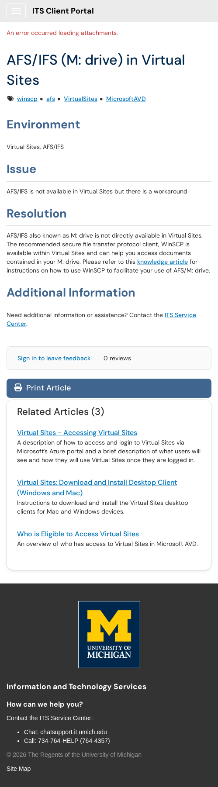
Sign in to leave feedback (53, 358)
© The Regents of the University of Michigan (74, 754)
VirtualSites (80, 99)
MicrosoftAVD (126, 99)
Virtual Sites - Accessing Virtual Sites (77, 432)
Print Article (42, 388)
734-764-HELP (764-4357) (74, 740)
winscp (27, 99)
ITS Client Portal (63, 11)
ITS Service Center (65, 718)
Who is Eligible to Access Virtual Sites (78, 533)
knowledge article (162, 262)
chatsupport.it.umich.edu (73, 731)
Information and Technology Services (76, 686)
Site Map (19, 768)
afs (50, 99)
